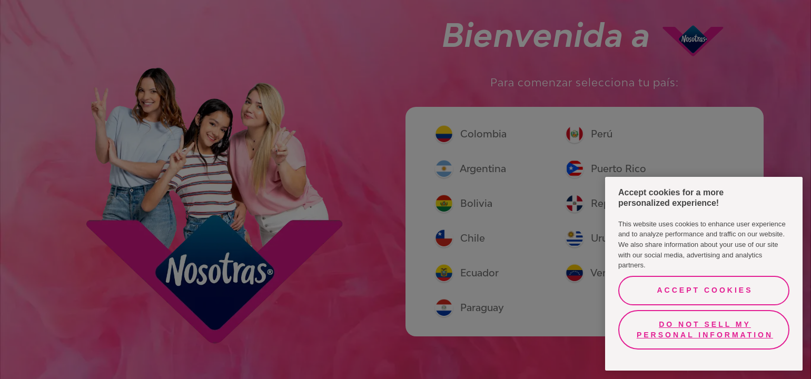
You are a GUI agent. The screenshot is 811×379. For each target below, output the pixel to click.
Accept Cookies (705, 290)
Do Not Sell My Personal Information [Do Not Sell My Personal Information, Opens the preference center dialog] (705, 329)
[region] (704, 274)
